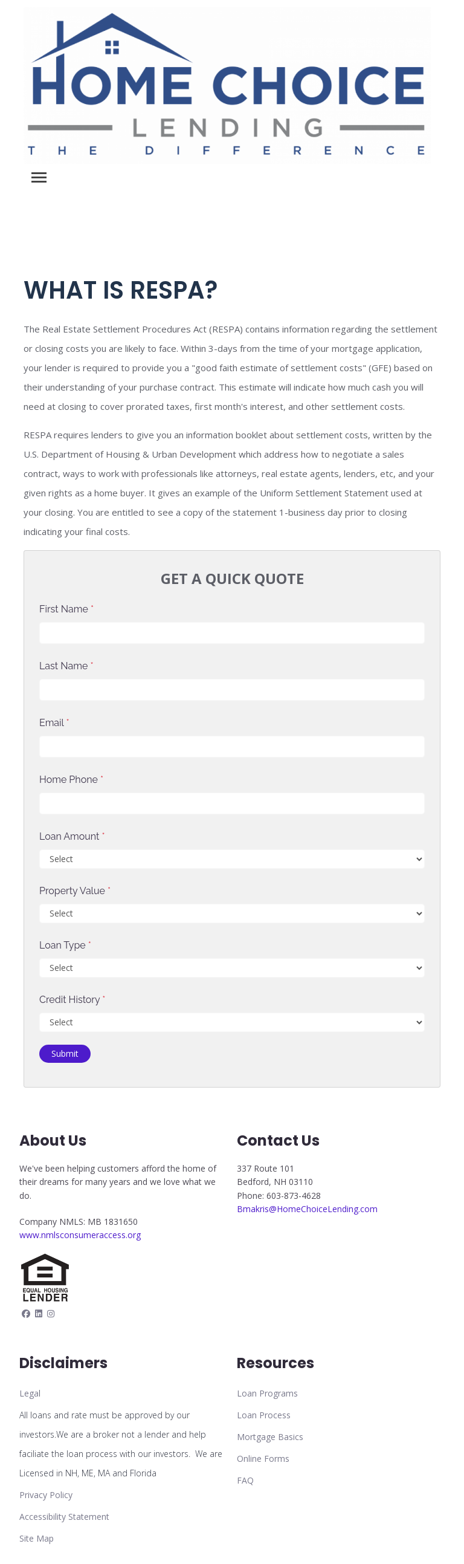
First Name (66, 609)
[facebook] (26, 1313)
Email (54, 722)
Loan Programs (267, 1393)
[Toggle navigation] (39, 177)
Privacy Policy (45, 1495)
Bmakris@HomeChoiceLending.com (307, 1209)
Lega (29, 1393)
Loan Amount (72, 836)
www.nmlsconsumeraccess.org (80, 1235)
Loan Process (264, 1415)
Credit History (72, 999)
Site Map (36, 1538)
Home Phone (71, 779)
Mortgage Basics (270, 1436)
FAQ (245, 1480)
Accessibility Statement (64, 1516)
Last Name (66, 666)
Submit (65, 1053)
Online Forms (263, 1458)
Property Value (75, 891)
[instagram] (50, 1313)
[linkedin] (38, 1313)
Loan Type (65, 945)
